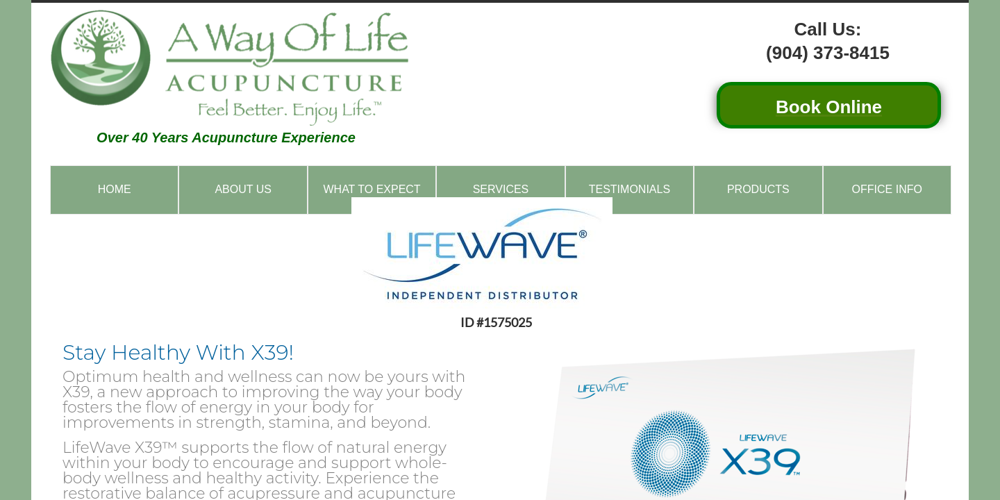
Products (758, 189)
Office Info (887, 189)
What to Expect (371, 189)
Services (501, 189)
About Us (243, 189)
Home (114, 189)
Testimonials (629, 189)
